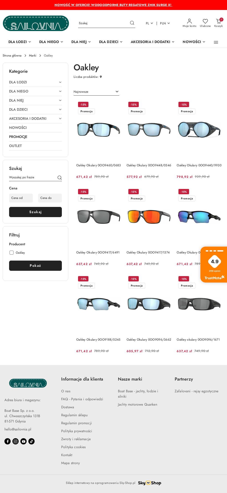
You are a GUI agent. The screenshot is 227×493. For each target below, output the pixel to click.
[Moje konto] (189, 23)
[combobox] (96, 92)
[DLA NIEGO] (51, 42)
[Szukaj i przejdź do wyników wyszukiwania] (132, 23)
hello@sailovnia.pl (17, 429)
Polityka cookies (73, 447)
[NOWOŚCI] (194, 42)
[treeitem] (35, 82)
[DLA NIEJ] (81, 42)
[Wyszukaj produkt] (106, 23)
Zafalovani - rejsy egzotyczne (197, 391)
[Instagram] (15, 441)
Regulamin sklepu (74, 415)
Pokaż (35, 265)
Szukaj (35, 212)
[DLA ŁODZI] (20, 42)
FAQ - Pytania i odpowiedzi (82, 399)
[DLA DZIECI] (111, 42)
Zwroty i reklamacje (76, 439)
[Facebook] (7, 441)
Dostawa (67, 407)
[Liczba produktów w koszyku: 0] (218, 23)
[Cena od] (21, 198)
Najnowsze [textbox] (81, 92)
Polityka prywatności (76, 431)
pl (150, 23)
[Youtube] (23, 441)
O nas (65, 391)
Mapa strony (70, 463)
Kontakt (66, 455)
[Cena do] (50, 198)
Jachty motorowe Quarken (137, 404)
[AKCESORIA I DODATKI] (152, 42)
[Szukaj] (59, 178)
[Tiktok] (31, 441)
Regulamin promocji (76, 423)
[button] (216, 42)
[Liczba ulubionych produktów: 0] (205, 23)
